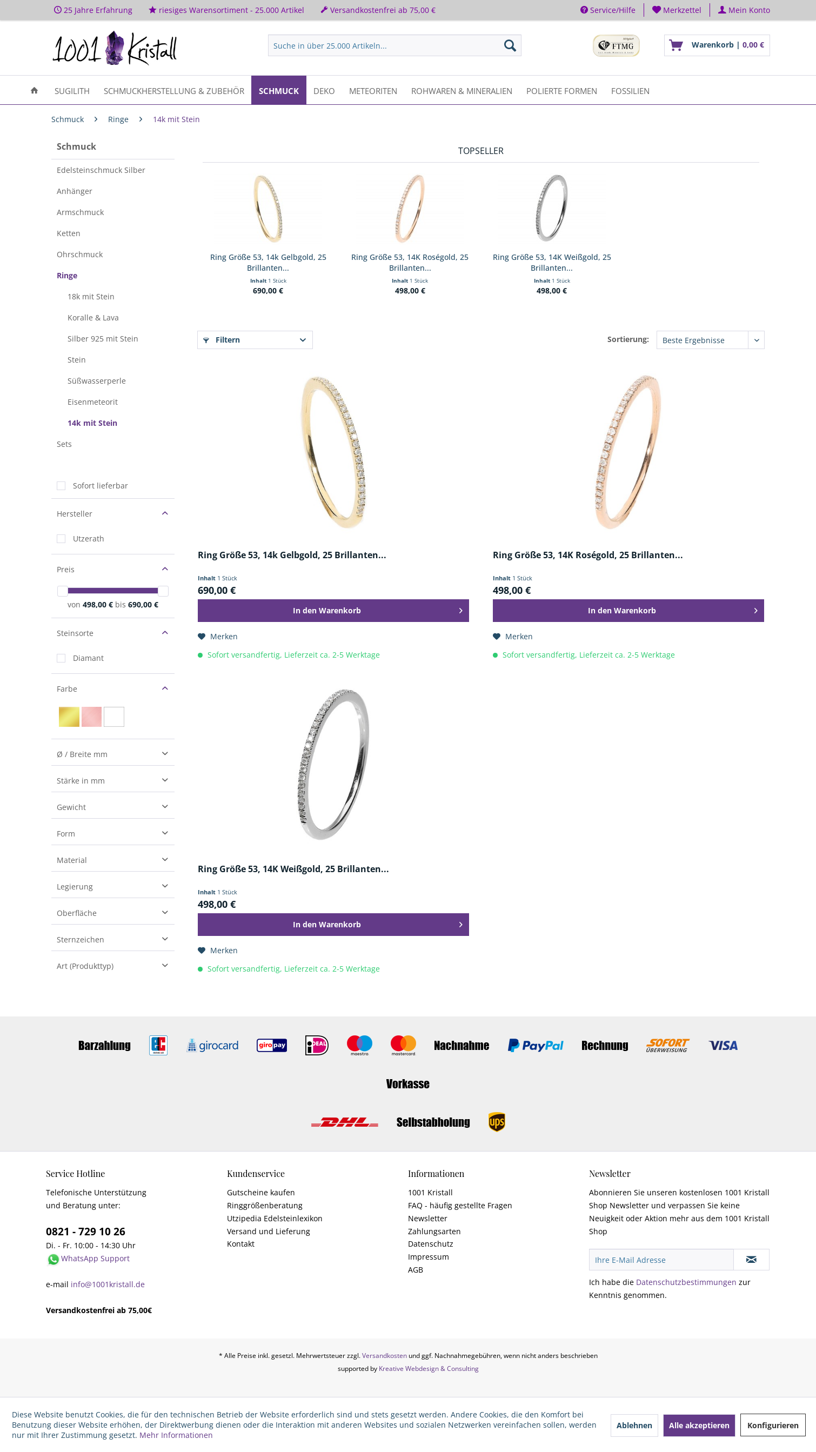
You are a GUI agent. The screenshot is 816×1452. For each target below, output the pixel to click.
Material (72, 860)
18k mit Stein (91, 296)
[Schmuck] (278, 90)
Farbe (67, 689)
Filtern (221, 339)
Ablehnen (634, 1425)
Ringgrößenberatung (265, 1205)
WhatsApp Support (95, 1258)
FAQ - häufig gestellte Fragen (460, 1205)
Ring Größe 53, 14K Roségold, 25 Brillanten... (410, 262)
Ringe (67, 275)
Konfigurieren (773, 1425)
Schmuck (76, 146)
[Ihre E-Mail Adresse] (661, 1259)
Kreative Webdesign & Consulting (429, 1368)
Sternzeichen (80, 939)
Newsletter (427, 1218)
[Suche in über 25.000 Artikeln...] (394, 45)
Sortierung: (628, 339)
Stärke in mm (81, 780)
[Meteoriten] (373, 90)
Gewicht (71, 807)
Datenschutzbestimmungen (686, 1282)
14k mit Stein (92, 423)
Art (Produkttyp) (85, 966)
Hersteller (74, 513)
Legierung (75, 886)
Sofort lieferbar (100, 485)
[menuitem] (677, 10)
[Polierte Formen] (561, 90)
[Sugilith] (72, 90)
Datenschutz (430, 1244)
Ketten (69, 233)
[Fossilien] (630, 90)
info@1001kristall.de (108, 1284)
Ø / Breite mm (82, 754)
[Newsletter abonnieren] (751, 1259)
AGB (415, 1269)
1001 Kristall (430, 1192)
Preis (66, 569)
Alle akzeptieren (699, 1425)
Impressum (428, 1257)
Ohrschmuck (80, 254)
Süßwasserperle (97, 381)
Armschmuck (80, 212)
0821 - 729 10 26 (85, 1232)
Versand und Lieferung (268, 1231)
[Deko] (324, 90)
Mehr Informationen (176, 1435)
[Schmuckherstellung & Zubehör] (174, 90)
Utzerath (88, 538)
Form (66, 833)
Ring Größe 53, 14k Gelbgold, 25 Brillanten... (268, 262)
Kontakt (241, 1244)
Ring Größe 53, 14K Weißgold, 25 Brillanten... (552, 262)
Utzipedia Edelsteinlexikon (275, 1218)
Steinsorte (75, 633)
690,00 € (143, 604)
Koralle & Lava (93, 317)
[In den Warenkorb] (333, 610)
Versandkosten (384, 1355)
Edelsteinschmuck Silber (101, 170)
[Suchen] (510, 45)
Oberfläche (77, 913)
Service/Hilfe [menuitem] (608, 10)
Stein (77, 359)
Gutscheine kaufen (261, 1192)
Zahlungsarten (434, 1231)
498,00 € (99, 604)
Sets (64, 444)
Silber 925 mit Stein (103, 338)
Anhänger (74, 191)
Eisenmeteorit (93, 402)
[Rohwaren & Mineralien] (461, 90)
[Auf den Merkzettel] (218, 636)
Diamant (88, 658)
